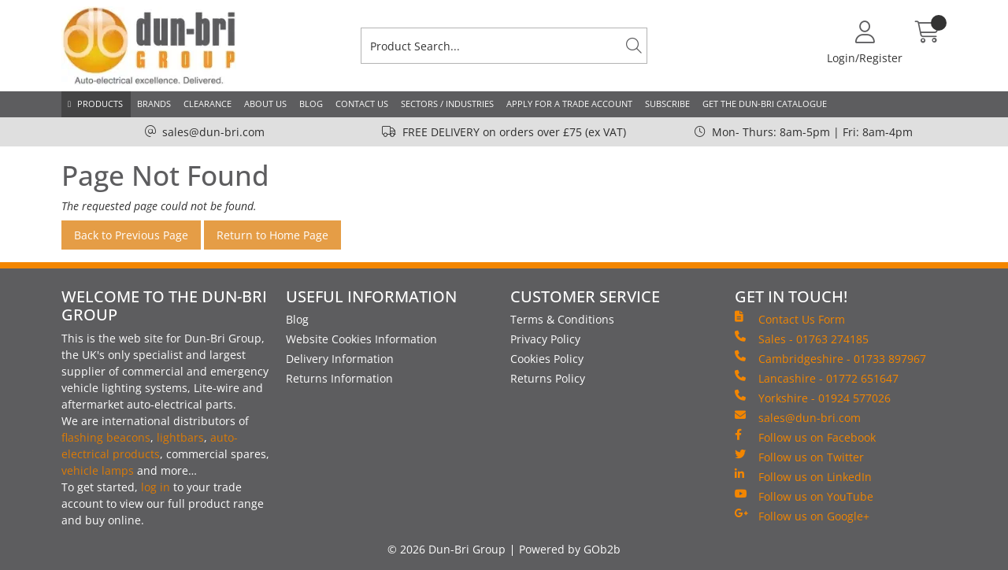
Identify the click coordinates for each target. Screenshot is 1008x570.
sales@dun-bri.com (213, 131)
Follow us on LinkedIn (803, 476)
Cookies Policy (547, 358)
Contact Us (361, 103)
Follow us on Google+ (802, 516)
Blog (311, 103)
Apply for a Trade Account (569, 103)
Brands (154, 103)
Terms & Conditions (562, 319)
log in (155, 486)
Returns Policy (547, 378)
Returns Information (339, 378)
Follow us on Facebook (805, 437)
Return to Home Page (272, 235)
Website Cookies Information (361, 338)
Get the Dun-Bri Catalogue (764, 103)
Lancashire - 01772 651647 (817, 378)
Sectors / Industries (447, 103)
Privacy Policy (545, 338)
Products (100, 103)
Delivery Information (340, 358)
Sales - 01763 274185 (802, 338)
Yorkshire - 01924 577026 (813, 397)
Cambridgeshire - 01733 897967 (830, 358)
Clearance (207, 103)
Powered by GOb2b (570, 549)
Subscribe (667, 103)
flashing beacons (105, 437)
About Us (265, 103)
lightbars (180, 437)
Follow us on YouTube (804, 496)
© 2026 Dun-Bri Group (446, 549)
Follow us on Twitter (799, 457)
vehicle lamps (97, 470)
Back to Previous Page (131, 235)
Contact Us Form (790, 319)
